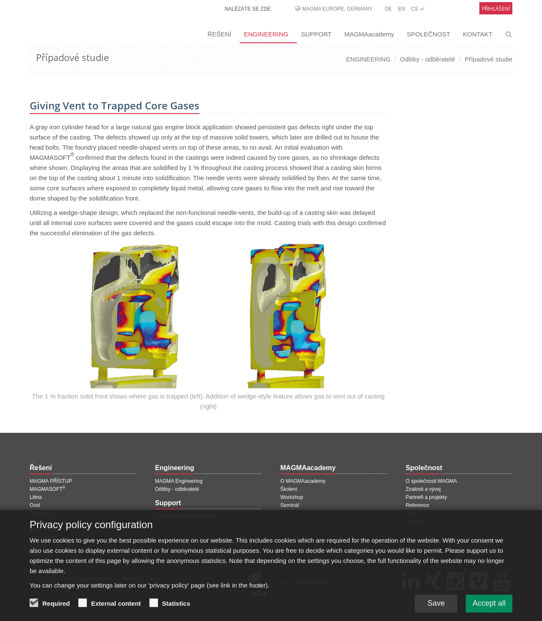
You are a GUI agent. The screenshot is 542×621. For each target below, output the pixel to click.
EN (401, 9)
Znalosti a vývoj (423, 489)
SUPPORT (316, 34)
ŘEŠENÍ (219, 34)
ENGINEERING (266, 34)
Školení (288, 489)
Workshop (291, 497)
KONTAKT (477, 34)
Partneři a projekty (426, 497)
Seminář (289, 505)
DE (388, 9)
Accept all (489, 606)
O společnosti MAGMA (431, 481)
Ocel (35, 505)
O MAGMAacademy (303, 481)
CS (418, 9)
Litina (36, 497)
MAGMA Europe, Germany (337, 9)
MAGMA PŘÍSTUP (51, 481)
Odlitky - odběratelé (427, 59)
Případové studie (488, 59)
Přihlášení (496, 8)
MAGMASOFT (47, 489)
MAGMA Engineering (178, 481)
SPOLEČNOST (429, 34)
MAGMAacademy (369, 34)
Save (436, 606)
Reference (417, 505)
